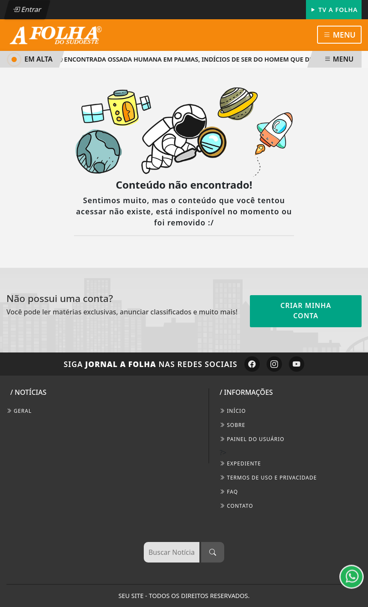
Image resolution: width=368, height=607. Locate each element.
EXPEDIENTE (240, 463)
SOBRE (232, 425)
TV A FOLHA (334, 10)
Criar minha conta (305, 310)
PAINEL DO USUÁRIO (252, 439)
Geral (19, 411)
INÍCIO (233, 411)
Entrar (27, 9)
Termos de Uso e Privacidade (268, 477)
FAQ (229, 491)
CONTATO (236, 505)
